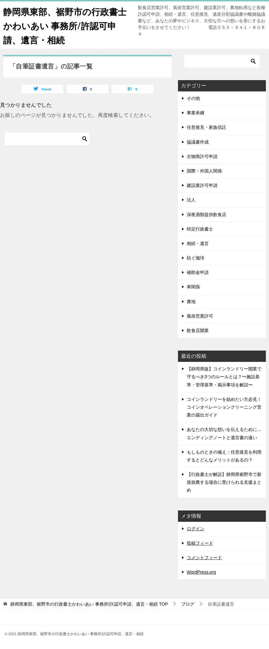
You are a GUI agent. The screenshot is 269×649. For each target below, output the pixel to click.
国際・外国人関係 (204, 170)
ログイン (195, 528)
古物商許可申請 (202, 156)
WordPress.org (201, 572)
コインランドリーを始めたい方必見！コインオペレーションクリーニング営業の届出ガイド (224, 407)
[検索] (47, 139)
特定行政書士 (200, 229)
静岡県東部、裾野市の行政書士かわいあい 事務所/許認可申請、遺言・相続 (64, 25)
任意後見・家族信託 (206, 127)
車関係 (193, 286)
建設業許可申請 (202, 185)
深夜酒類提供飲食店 (206, 214)
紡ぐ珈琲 (195, 257)
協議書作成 (198, 142)
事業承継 (195, 112)
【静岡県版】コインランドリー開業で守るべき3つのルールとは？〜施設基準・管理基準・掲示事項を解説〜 (224, 376)
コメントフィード (204, 557)
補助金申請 (198, 272)
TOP (89, 604)
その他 (193, 98)
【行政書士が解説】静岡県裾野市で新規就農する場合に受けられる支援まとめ (224, 482)
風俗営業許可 (200, 316)
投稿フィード (200, 543)
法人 (191, 199)
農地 (191, 301)
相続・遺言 (198, 243)
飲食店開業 (198, 330)
